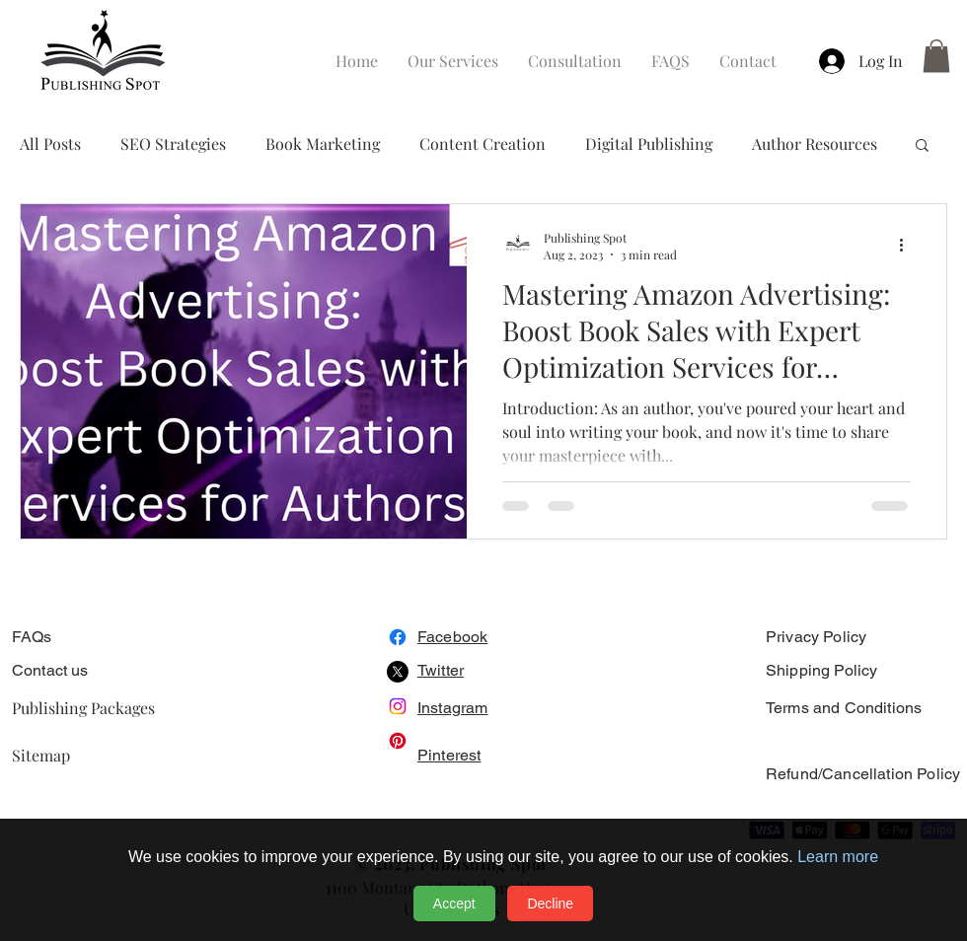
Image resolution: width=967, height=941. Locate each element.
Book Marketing (322, 143)
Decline (550, 903)
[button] (936, 55)
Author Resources (814, 143)
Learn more (837, 856)
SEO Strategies (173, 143)
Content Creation (482, 143)
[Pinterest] (398, 741)
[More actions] (908, 245)
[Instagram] (398, 706)
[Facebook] (398, 637)
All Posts (50, 143)
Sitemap (41, 755)
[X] (398, 672)
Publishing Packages (83, 707)
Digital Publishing (648, 143)
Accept (454, 903)
